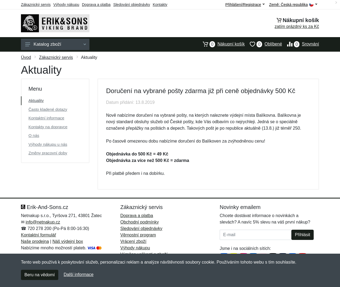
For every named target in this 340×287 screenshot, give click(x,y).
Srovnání (300, 44)
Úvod (26, 57)
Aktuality (36, 100)
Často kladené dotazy (47, 109)
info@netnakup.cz (43, 222)
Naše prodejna (35, 241)
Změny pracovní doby (47, 153)
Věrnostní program (138, 235)
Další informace (78, 274)
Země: (293, 5)
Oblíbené (263, 44)
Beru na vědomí (39, 274)
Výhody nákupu (66, 4)
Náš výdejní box (67, 241)
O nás (33, 135)
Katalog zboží (55, 44)
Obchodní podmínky (139, 222)
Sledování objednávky (131, 4)
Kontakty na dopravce (47, 127)
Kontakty (160, 4)
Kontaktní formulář (38, 235)
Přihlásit (302, 234)
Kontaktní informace (46, 118)
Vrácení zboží (133, 241)
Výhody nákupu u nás (47, 144)
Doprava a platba (96, 4)
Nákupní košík (221, 44)
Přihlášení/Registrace (245, 4)
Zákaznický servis (35, 4)
